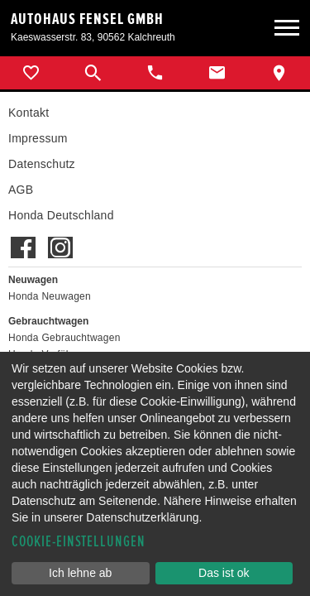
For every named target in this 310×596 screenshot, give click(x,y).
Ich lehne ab (80, 572)
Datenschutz (41, 164)
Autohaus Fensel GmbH (87, 19)
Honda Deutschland (61, 215)
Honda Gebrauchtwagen (64, 338)
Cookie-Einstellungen (78, 542)
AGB (20, 189)
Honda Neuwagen (49, 296)
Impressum (38, 138)
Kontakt (28, 112)
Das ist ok (223, 572)
